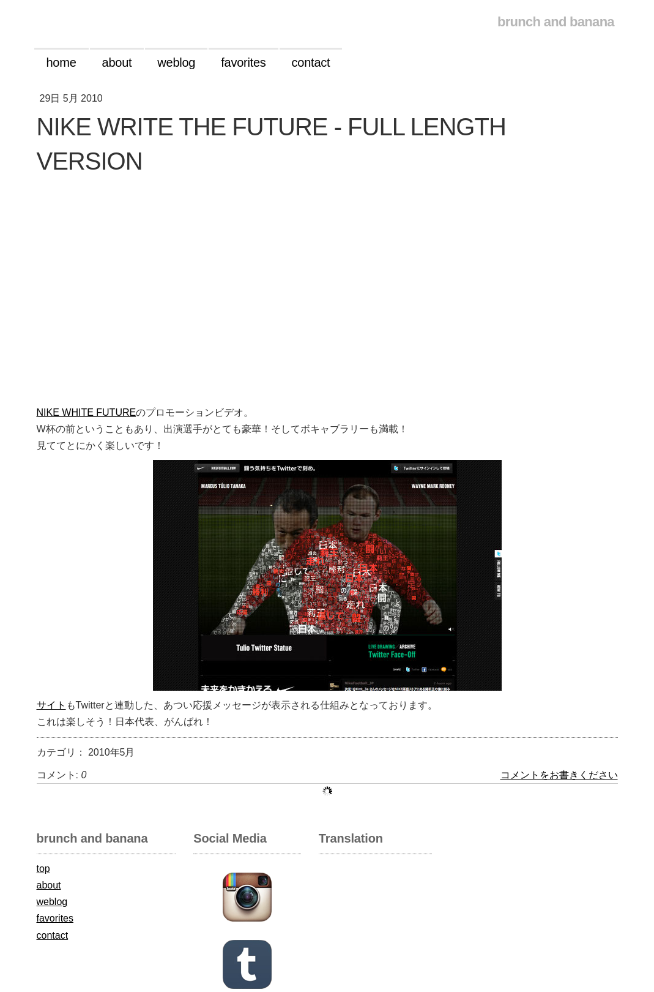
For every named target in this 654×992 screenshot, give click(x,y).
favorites (55, 918)
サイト (51, 705)
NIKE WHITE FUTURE (86, 412)
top (43, 868)
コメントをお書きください (559, 775)
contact (53, 935)
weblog (52, 901)
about (49, 885)
